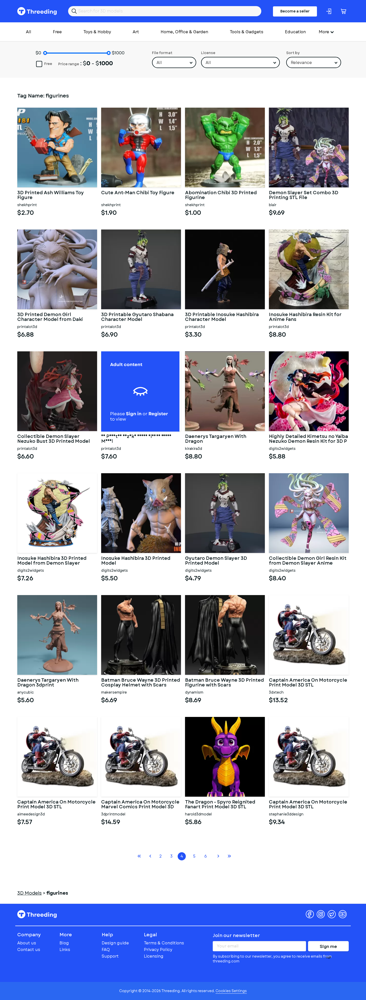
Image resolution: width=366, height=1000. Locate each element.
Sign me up (328, 947)
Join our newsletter (236, 935)
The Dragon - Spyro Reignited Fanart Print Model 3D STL (220, 805)
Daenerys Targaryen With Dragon (215, 439)
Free (57, 32)
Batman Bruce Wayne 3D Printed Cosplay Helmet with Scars (140, 683)
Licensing (153, 956)
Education (295, 32)
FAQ (106, 950)
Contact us (28, 950)
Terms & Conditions (164, 943)
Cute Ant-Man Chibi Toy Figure (137, 193)
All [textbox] (159, 62)
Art (136, 32)
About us (26, 943)
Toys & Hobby (97, 32)
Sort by (293, 52)
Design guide (115, 943)
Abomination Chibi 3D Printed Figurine (221, 195)
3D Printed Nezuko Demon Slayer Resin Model (136, 439)
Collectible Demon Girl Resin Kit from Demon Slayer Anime (307, 561)
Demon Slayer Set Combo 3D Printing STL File (303, 195)
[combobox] (174, 62)
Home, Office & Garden (184, 32)
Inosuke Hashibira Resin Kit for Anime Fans (305, 317)
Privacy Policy (158, 950)
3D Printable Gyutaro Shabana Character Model (137, 317)
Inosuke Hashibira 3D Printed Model (135, 561)
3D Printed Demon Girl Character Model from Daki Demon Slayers (50, 317)
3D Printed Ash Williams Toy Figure (50, 195)
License (208, 52)
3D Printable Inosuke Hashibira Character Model (222, 317)
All (28, 32)
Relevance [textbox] (301, 62)
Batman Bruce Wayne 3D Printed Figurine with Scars (224, 683)
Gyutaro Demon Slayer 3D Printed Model (216, 561)
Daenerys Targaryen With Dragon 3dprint (48, 683)
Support (110, 956)
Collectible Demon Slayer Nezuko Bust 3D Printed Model (53, 439)
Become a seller (295, 11)
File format (162, 52)
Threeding (37, 11)
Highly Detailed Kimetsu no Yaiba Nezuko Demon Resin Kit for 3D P (308, 439)
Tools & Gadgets (246, 32)
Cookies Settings (231, 990)
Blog (64, 943)
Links (64, 950)
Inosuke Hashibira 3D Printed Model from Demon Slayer (51, 561)
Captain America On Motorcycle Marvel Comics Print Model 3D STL (140, 805)
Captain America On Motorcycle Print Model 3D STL (308, 683)
